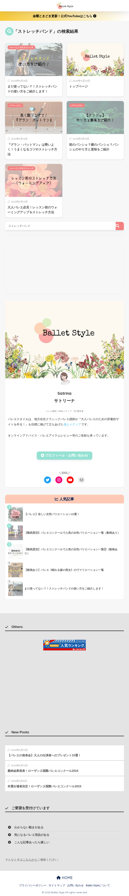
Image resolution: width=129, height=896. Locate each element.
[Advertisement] (64, 267)
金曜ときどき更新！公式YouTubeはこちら (64, 16)
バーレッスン (15, 105)
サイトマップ (57, 885)
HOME (64, 877)
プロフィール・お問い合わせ (64, 455)
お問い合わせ (75, 885)
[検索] (120, 226)
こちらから (30, 859)
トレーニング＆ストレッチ (21, 47)
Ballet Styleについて (98, 885)
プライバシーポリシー (32, 885)
